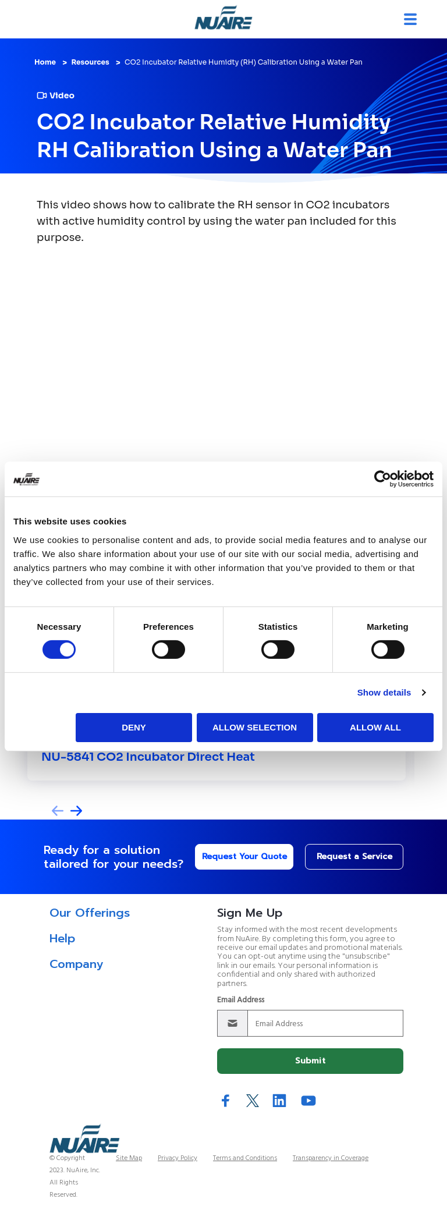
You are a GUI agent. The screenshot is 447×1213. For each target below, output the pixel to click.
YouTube (308, 1100)
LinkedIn (279, 1100)
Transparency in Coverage (330, 1158)
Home (45, 62)
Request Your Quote (244, 856)
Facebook (226, 1100)
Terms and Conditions (245, 1158)
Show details (384, 692)
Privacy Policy (177, 1158)
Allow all (375, 727)
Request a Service (354, 856)
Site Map (129, 1158)
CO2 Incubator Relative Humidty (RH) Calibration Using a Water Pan (244, 62)
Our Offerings (89, 912)
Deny (134, 727)
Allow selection (254, 727)
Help (62, 938)
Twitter (252, 1100)
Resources (90, 62)
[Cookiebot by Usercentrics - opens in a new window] (383, 479)
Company (76, 964)
